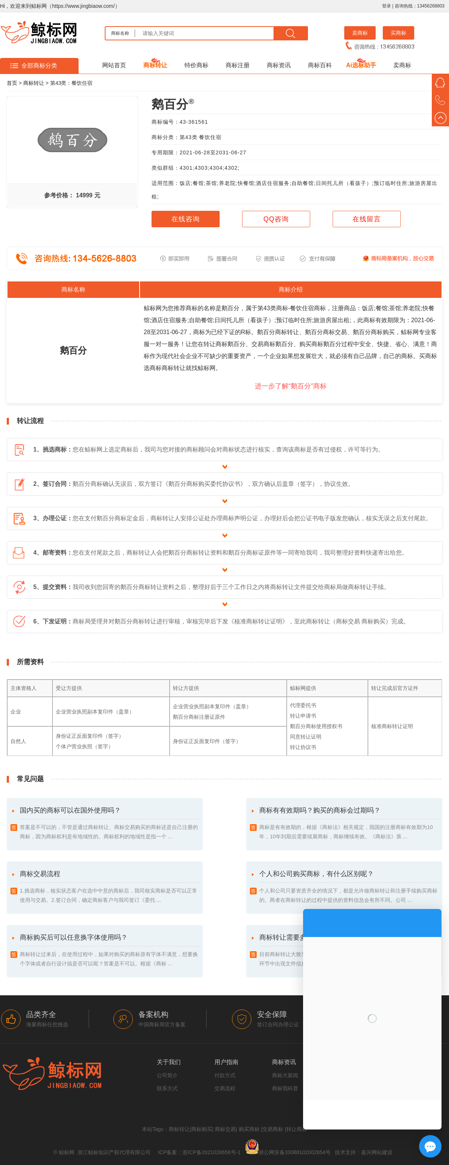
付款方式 (224, 1075)
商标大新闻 (285, 1075)
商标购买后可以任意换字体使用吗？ (109, 951)
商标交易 (225, 1129)
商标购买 (201, 1129)
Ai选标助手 (361, 65)
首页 (12, 83)
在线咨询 (185, 219)
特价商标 (196, 65)
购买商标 (249, 1129)
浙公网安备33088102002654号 (295, 1152)
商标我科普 (285, 1088)
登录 (386, 6)
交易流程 (224, 1088)
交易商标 (272, 1129)
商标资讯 (279, 65)
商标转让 (155, 65)
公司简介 (167, 1075)
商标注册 (238, 65)
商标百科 (320, 65)
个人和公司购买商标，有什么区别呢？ (349, 887)
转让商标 (296, 1129)
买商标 (398, 33)
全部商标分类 (39, 65)
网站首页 (114, 65)
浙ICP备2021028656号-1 (211, 1152)
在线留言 (366, 219)
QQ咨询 (276, 219)
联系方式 (167, 1088)
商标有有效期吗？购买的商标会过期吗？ (349, 824)
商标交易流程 (109, 887)
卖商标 (360, 33)
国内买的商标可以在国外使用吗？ (109, 824)
